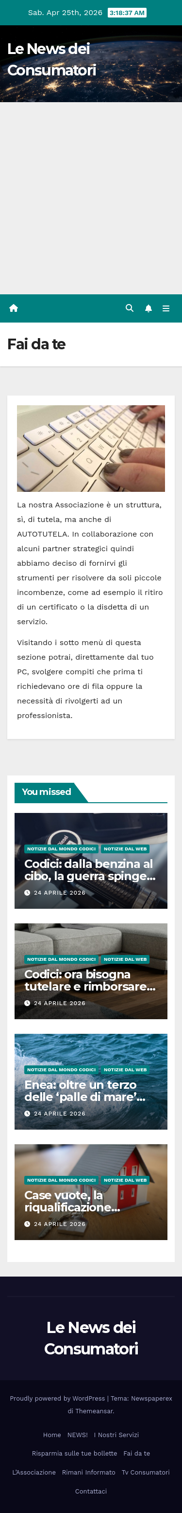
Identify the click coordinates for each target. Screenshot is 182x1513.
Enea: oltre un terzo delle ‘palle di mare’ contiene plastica (80, 1097)
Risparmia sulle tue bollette (74, 1453)
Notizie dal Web (125, 848)
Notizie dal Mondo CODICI (61, 848)
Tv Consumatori (146, 1472)
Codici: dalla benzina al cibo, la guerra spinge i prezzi (88, 876)
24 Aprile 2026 (60, 892)
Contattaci (91, 1491)
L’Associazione (34, 1472)
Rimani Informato (89, 1472)
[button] (129, 308)
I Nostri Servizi (116, 1435)
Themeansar (94, 1411)
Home (52, 1435)
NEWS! (77, 1435)
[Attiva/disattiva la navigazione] (166, 308)
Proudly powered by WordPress (58, 1398)
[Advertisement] (91, 198)
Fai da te (136, 1453)
